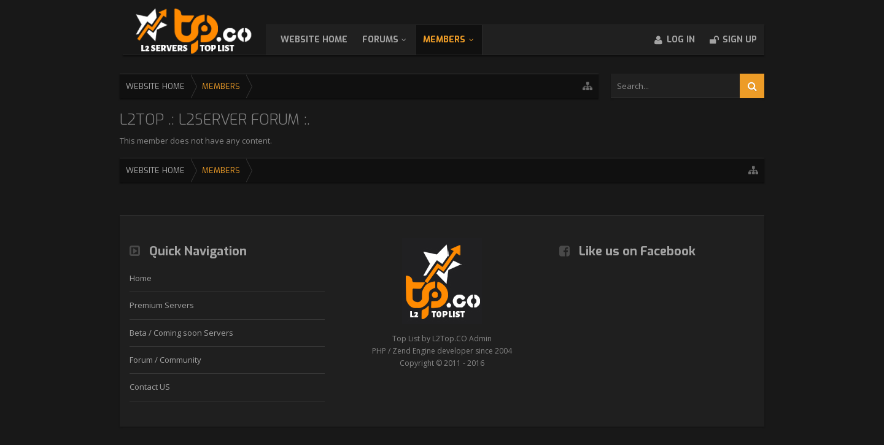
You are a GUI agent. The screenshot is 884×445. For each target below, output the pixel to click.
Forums (392, 39)
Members (456, 39)
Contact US (150, 386)
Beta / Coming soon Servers (181, 332)
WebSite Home (326, 39)
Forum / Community (165, 359)
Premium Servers (162, 305)
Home (141, 278)
